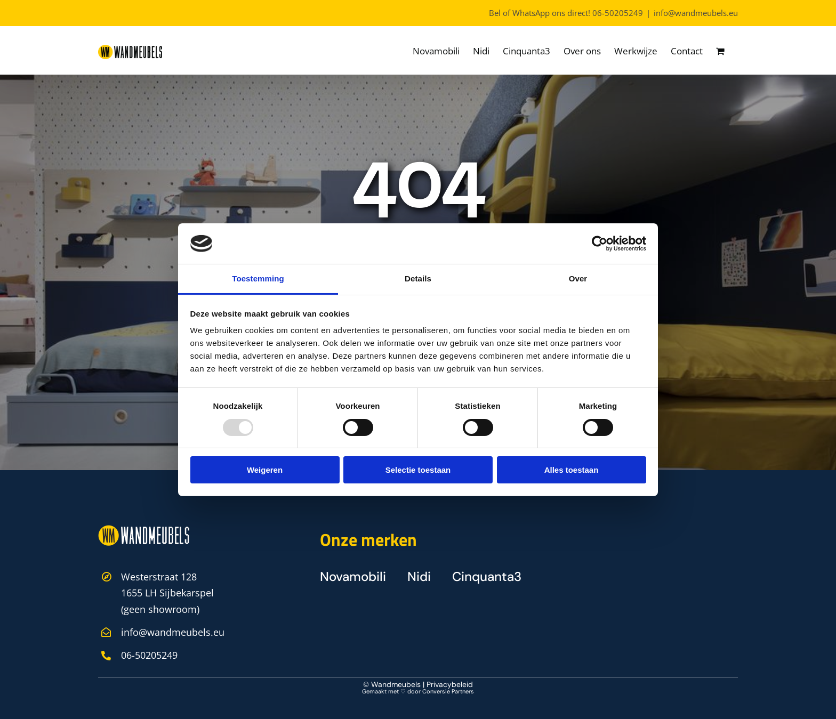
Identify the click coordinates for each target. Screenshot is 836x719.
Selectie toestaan (418, 469)
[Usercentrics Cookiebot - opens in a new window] (599, 244)
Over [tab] (578, 278)
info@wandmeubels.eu (696, 12)
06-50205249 (617, 12)
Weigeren (265, 469)
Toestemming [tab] (258, 278)
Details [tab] (418, 278)
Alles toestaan (571, 469)
